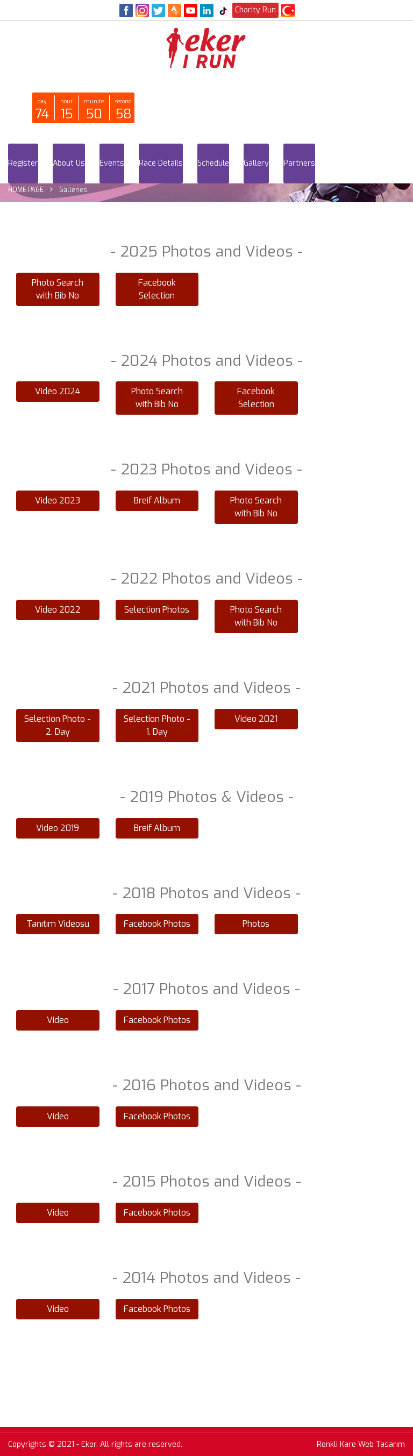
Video (58, 1020)
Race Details (161, 163)
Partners (299, 163)
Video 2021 (255, 719)
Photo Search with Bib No (57, 289)
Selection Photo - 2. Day (57, 725)
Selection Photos (156, 609)
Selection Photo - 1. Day (157, 725)
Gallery (256, 163)
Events (111, 163)
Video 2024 (57, 391)
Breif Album (157, 500)
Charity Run (255, 10)
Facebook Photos (157, 923)
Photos (256, 923)
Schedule (213, 163)
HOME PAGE (26, 190)
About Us (69, 163)
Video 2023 (57, 500)
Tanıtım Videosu (57, 923)
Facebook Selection (157, 289)
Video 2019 (57, 828)
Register (23, 163)
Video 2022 (58, 609)
